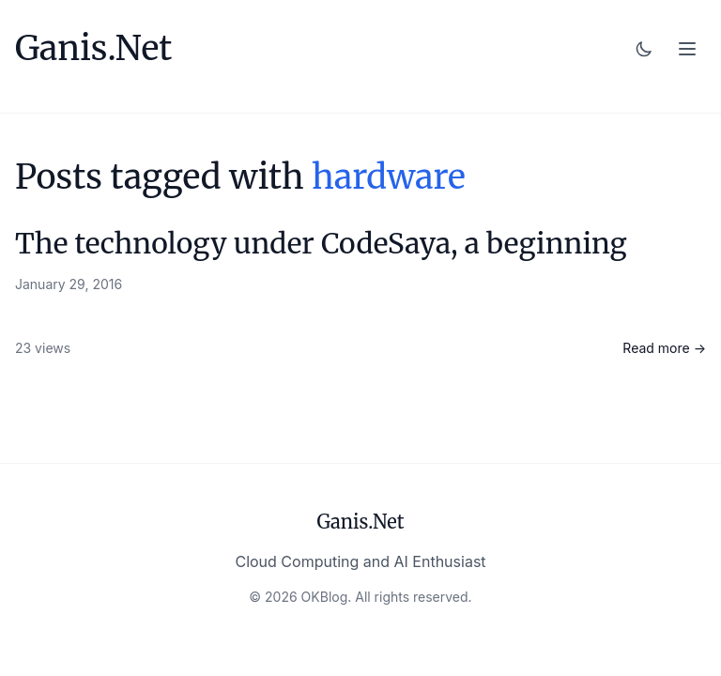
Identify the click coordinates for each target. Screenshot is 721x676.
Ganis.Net (93, 49)
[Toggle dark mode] (644, 49)
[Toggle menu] (687, 49)
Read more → (664, 348)
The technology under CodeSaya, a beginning (321, 243)
